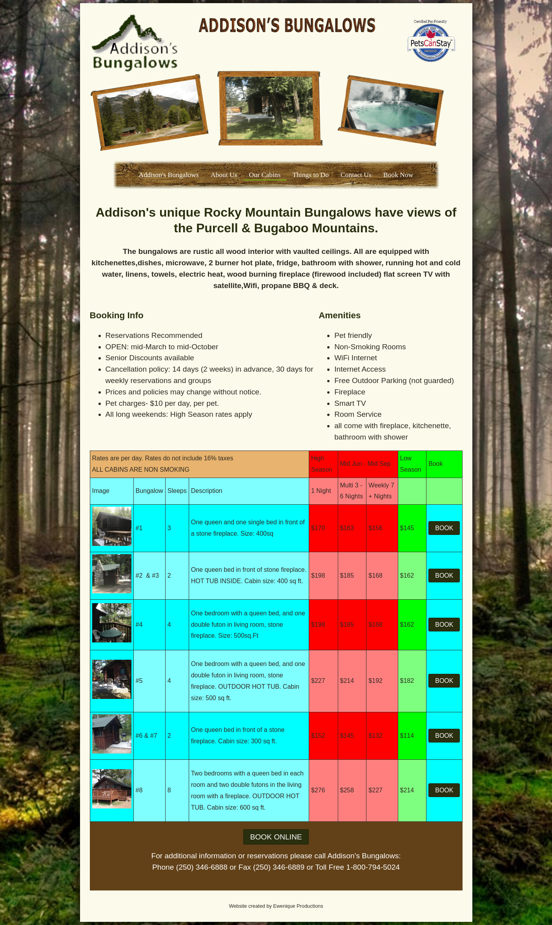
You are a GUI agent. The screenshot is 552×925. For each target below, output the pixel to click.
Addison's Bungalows (168, 175)
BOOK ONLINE (276, 837)
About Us (224, 175)
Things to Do (310, 175)
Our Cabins (265, 175)
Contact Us (356, 175)
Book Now (398, 175)
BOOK (444, 528)
